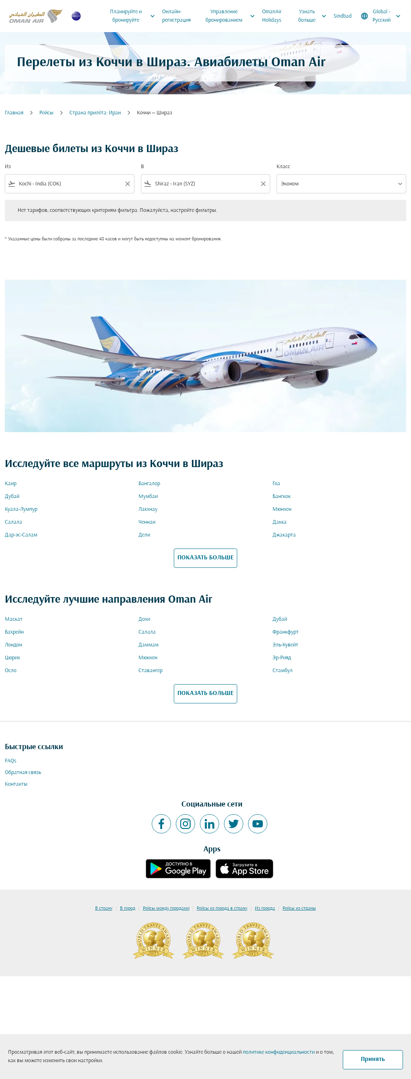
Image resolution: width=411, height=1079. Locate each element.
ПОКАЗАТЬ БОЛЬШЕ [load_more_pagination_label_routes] (205, 558)
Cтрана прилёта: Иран (95, 113)
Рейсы (46, 113)
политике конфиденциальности (279, 1052)
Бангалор (149, 484)
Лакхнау (147, 509)
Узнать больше (314, 16)
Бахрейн (14, 632)
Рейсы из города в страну (222, 908)
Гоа (276, 484)
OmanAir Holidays (272, 16)
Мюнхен (282, 509)
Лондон (13, 645)
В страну (103, 908)
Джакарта (284, 535)
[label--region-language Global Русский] (381, 16)
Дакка (280, 522)
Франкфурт (286, 632)
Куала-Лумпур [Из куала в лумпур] (21, 509)
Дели (144, 535)
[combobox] (69, 184)
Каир (10, 484)
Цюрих (12, 658)
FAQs (10, 761)
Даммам (148, 645)
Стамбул (283, 671)
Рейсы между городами (166, 908)
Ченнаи (146, 522)
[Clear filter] (127, 184)
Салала (13, 522)
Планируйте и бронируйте (134, 16)
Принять (373, 1059)
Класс (283, 167)
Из (8, 167)
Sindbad (343, 16)
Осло (10, 671)
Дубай (12, 497)
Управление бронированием (232, 16)
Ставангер (150, 671)
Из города (265, 908)
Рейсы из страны (299, 908)
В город (127, 908)
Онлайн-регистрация (176, 16)
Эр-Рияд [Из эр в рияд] (282, 658)
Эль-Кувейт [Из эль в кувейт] (285, 645)
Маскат (13, 619)
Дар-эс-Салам (21, 535)
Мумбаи (148, 497)
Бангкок (282, 497)
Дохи (144, 619)
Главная (14, 113)
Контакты (16, 784)
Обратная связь (23, 773)
